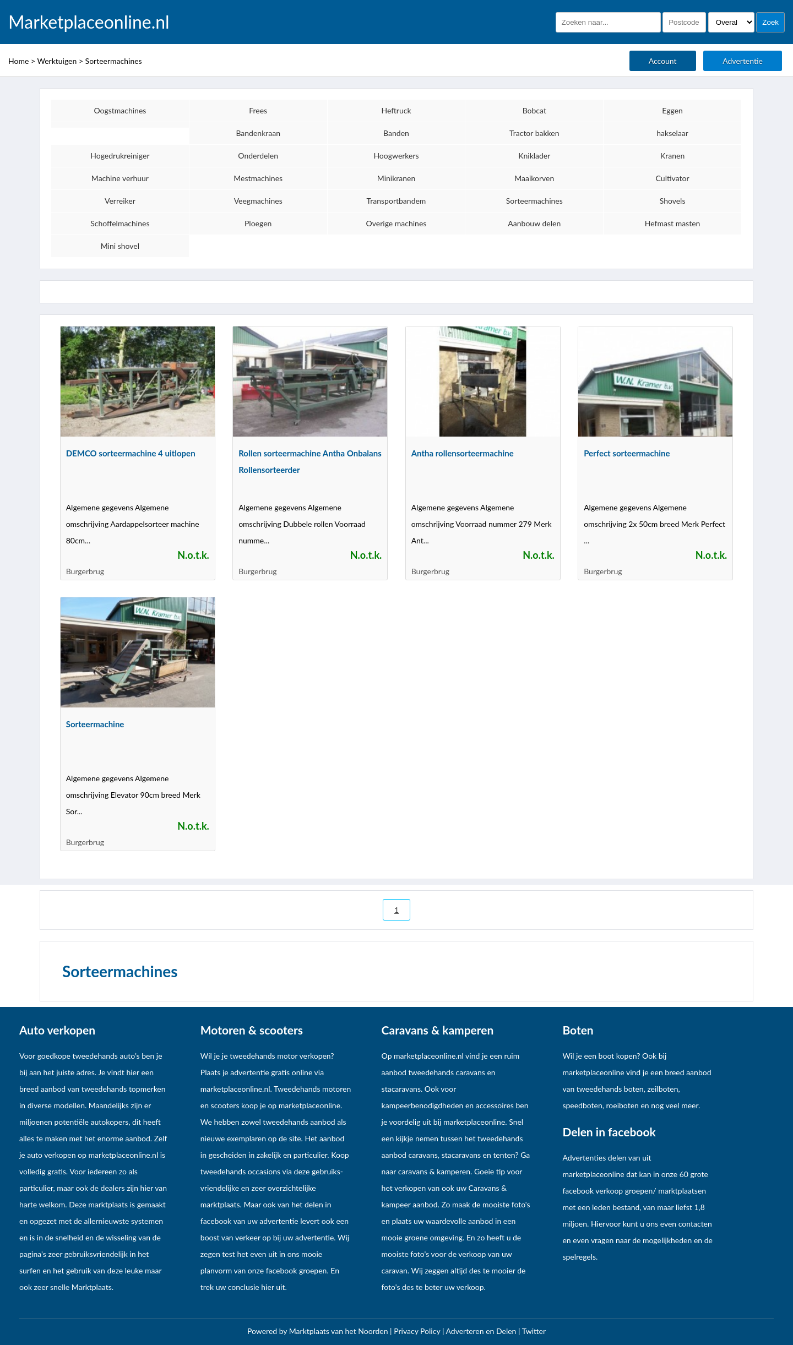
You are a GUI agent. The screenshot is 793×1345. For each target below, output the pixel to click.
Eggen (672, 110)
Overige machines (396, 223)
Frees (258, 110)
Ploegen (258, 223)
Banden (396, 133)
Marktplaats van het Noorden (339, 1331)
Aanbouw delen (534, 223)
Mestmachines (258, 178)
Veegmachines (258, 200)
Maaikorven (534, 178)
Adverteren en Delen (481, 1331)
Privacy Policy (418, 1331)
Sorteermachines (113, 61)
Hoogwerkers (396, 155)
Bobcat (534, 110)
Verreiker (120, 200)
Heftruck (396, 110)
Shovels (673, 200)
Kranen (672, 155)
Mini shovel (120, 246)
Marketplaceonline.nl (89, 22)
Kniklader (534, 155)
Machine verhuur (120, 178)
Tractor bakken (534, 133)
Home (18, 61)
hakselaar (672, 133)
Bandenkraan (258, 133)
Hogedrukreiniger (119, 155)
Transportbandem (396, 200)
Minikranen (396, 178)
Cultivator (672, 178)
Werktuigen (57, 61)
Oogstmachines (120, 110)
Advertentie (743, 61)
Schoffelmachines (119, 223)
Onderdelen (258, 155)
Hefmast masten (672, 223)
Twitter (534, 1331)
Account (663, 61)
